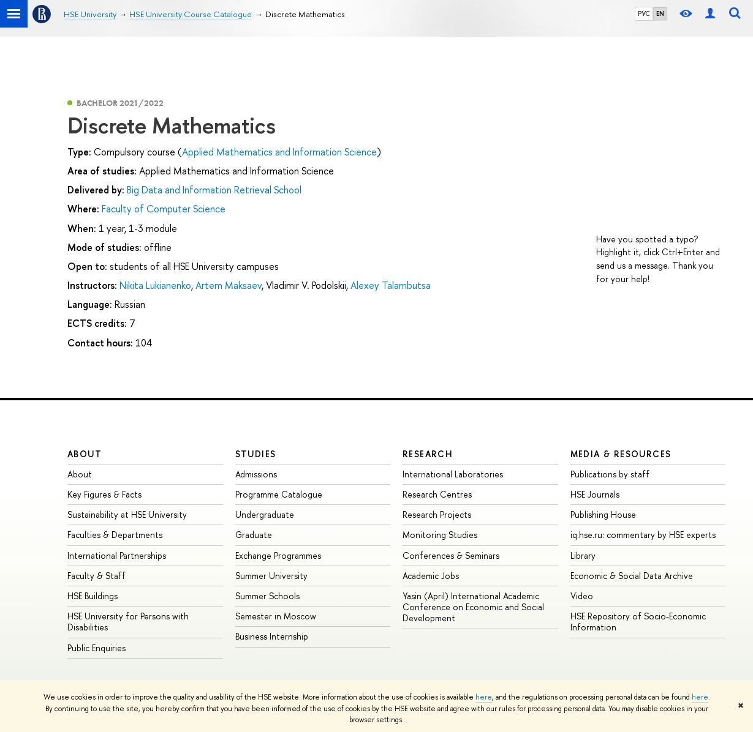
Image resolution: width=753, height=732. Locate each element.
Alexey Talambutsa (390, 285)
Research (428, 454)
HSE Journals (594, 494)
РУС (644, 13)
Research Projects (437, 514)
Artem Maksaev (228, 285)
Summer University (271, 575)
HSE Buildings (92, 596)
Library (583, 555)
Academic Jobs (431, 575)
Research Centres (437, 494)
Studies (255, 454)
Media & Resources (621, 454)
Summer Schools (267, 596)
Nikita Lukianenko (155, 285)
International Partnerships (116, 555)
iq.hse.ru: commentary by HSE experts (643, 534)
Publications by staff (609, 474)
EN (660, 13)
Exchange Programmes (278, 555)
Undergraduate (264, 514)
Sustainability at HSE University (127, 514)
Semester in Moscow (275, 616)
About (84, 454)
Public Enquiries (96, 648)
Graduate (253, 534)
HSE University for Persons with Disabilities (128, 621)
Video (581, 596)
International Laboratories (453, 474)
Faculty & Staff (96, 575)
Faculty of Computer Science (163, 208)
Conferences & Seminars (451, 555)
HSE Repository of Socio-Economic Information (638, 621)
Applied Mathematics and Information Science (279, 152)
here (483, 697)
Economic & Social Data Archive (631, 575)
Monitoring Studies (440, 534)
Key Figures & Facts (104, 494)
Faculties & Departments (114, 534)
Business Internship (271, 636)
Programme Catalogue (278, 494)
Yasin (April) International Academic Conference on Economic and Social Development (473, 607)
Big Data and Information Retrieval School (214, 189)
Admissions (256, 474)
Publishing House (603, 514)
